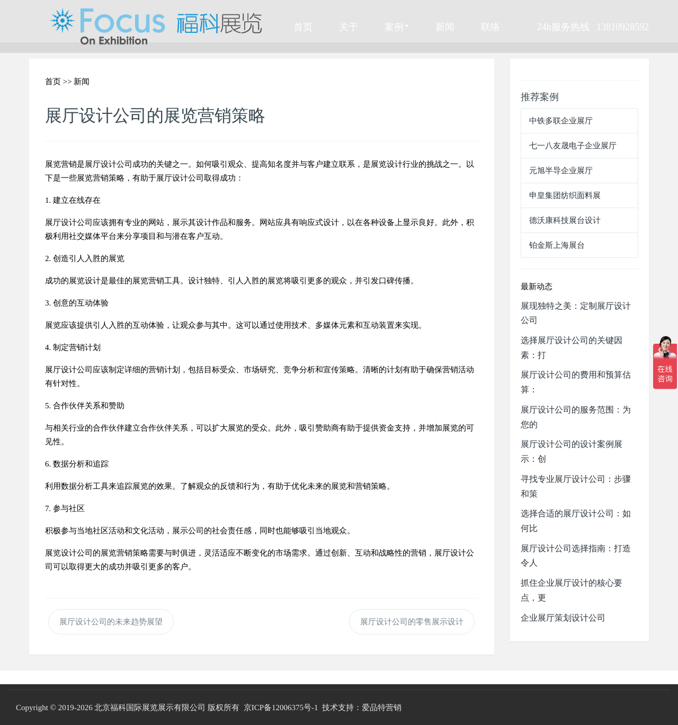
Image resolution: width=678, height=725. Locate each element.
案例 (397, 26)
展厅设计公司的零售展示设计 (411, 621)
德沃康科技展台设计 (565, 220)
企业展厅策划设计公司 (563, 617)
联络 (490, 26)
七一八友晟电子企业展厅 (573, 145)
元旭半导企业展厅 (561, 170)
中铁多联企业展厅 (561, 120)
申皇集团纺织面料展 (565, 195)
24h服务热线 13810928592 (593, 26)
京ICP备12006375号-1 (281, 707)
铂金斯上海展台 (557, 245)
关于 (348, 26)
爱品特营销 (382, 707)
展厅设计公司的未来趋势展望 (111, 621)
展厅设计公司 (108, 164)
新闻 (444, 26)
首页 (303, 26)
